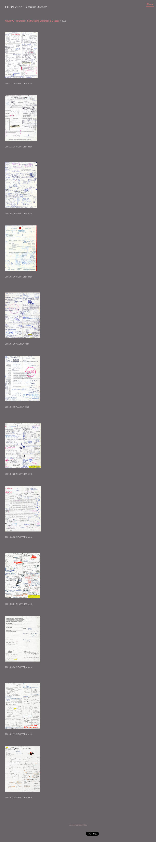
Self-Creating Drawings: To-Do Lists (43, 21)
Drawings (20, 21)
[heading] (26, 7)
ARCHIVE (9, 21)
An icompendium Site (78, 825)
